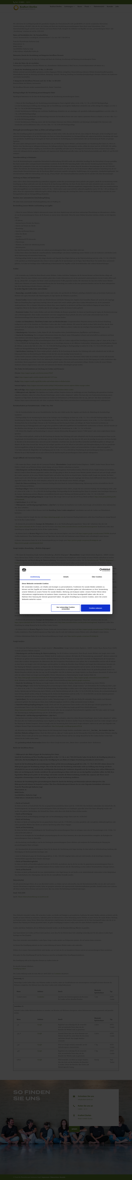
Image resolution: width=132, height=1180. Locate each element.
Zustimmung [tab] (35, 577)
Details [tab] (66, 577)
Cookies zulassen (95, 608)
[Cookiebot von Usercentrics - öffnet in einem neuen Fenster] (101, 569)
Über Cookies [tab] (97, 577)
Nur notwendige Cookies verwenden (66, 608)
